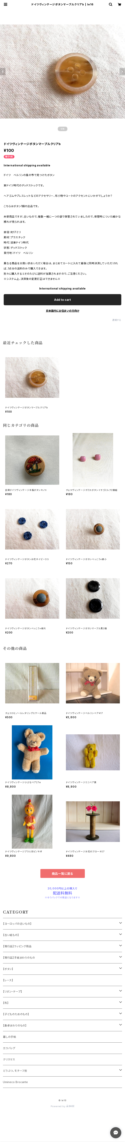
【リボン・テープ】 (12, 991)
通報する (116, 320)
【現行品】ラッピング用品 (17, 946)
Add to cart (62, 300)
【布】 (6, 1002)
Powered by (62, 1106)
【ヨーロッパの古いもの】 (17, 923)
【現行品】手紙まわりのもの (19, 957)
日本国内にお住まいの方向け (62, 310)
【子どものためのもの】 (16, 1014)
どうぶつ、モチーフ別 (15, 1070)
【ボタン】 (8, 968)
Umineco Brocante (15, 1082)
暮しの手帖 (9, 1036)
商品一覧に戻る (62, 874)
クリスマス (9, 1059)
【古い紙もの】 (11, 935)
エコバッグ (9, 1048)
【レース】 (8, 980)
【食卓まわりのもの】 (15, 1025)
